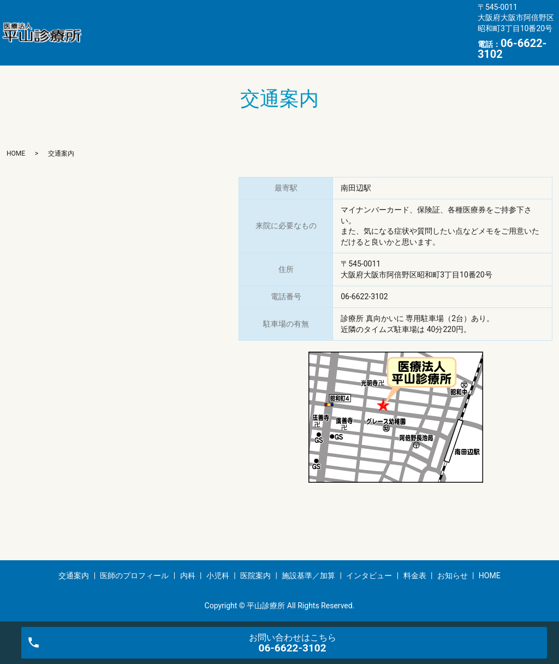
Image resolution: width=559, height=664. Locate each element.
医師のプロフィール (186, 23)
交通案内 (109, 23)
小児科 (297, 23)
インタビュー (117, 40)
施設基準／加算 (416, 23)
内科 (254, 23)
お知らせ (229, 40)
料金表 (177, 40)
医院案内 (348, 23)
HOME (281, 40)
